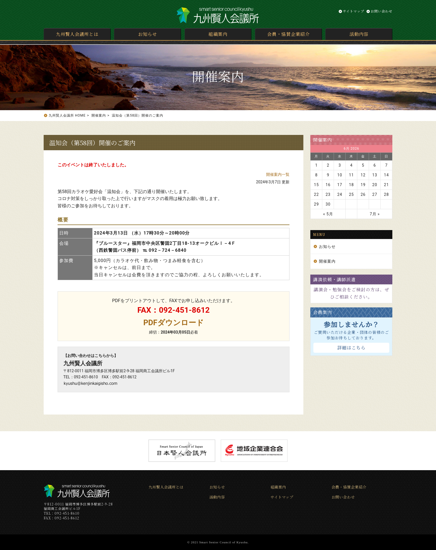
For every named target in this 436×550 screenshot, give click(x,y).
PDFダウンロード (173, 322)
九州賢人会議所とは (77, 34)
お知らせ (147, 34)
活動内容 (359, 34)
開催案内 (322, 140)
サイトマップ (353, 11)
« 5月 (328, 214)
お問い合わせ (381, 11)
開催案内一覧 (277, 174)
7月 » (375, 214)
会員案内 (322, 312)
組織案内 (218, 34)
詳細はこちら (351, 347)
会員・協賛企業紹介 (288, 34)
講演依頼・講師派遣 (334, 279)
